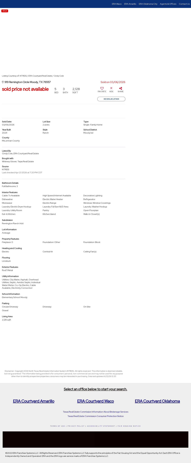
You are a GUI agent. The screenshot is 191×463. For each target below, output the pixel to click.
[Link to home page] (3, 4)
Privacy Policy (76, 426)
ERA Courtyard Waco (95, 401)
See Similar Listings (111, 99)
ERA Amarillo (130, 4)
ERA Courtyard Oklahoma (157, 401)
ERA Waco (117, 4)
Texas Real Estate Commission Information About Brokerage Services (95, 411)
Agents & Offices (168, 4)
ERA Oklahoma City (148, 4)
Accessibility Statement (101, 426)
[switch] (102, 91)
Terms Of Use (57, 426)
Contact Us (184, 4)
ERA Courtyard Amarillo (33, 401)
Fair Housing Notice (129, 426)
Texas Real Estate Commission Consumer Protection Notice (96, 416)
